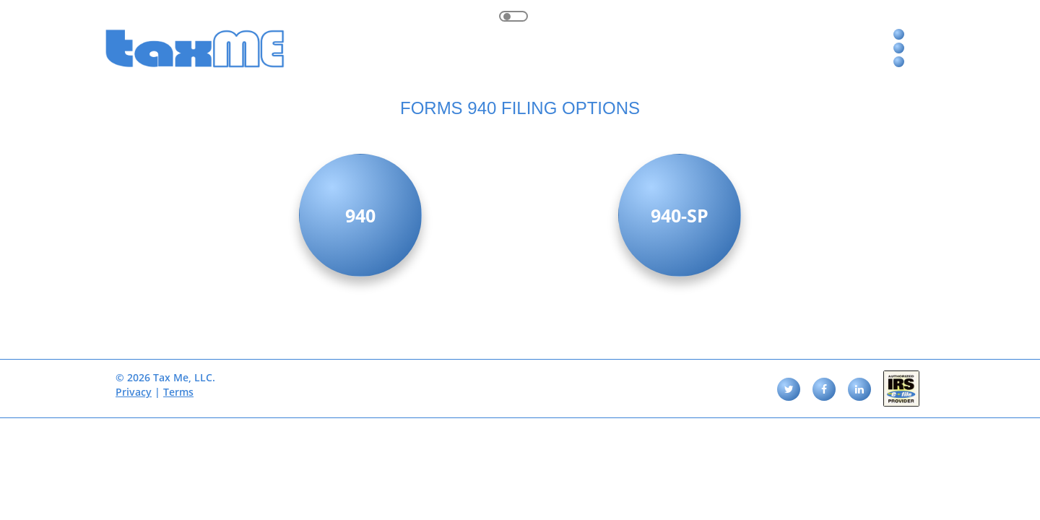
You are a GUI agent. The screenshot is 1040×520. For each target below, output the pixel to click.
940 (360, 215)
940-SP (679, 215)
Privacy (134, 392)
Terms (178, 392)
